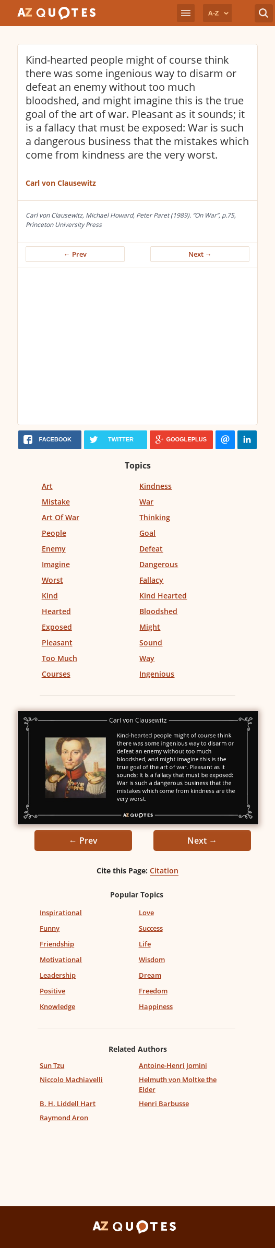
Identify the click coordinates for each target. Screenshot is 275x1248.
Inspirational (61, 912)
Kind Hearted (163, 596)
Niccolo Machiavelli (71, 1079)
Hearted (56, 611)
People (54, 533)
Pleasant (57, 642)
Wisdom (152, 959)
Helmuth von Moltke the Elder (178, 1084)
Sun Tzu (52, 1065)
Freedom (153, 990)
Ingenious (156, 674)
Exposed (57, 627)
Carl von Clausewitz (61, 183)
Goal (147, 533)
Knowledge (57, 1006)
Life (145, 944)
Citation (164, 870)
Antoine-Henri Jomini (173, 1065)
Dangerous (158, 564)
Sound (150, 642)
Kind (50, 596)
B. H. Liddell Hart (67, 1103)
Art (47, 486)
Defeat (151, 549)
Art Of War (60, 517)
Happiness (156, 1006)
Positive (52, 990)
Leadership (58, 975)
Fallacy (151, 580)
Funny (49, 928)
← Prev (75, 254)
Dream (150, 975)
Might (149, 627)
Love (146, 912)
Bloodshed (158, 611)
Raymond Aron (64, 1117)
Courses (56, 674)
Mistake (56, 502)
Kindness (155, 486)
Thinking (154, 517)
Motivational (61, 959)
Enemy (54, 549)
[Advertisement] (140, 346)
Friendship (57, 944)
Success (151, 928)
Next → (200, 254)
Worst (52, 580)
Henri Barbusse (164, 1103)
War (146, 502)
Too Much (59, 658)
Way (146, 658)
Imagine (56, 564)
